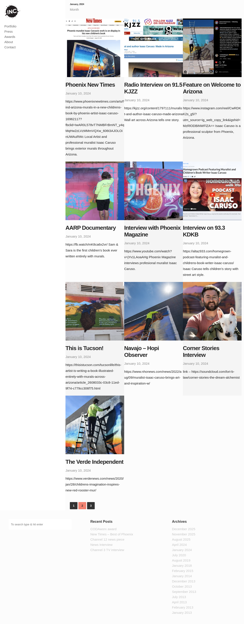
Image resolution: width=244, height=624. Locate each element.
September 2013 (184, 592)
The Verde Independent (94, 462)
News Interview (101, 544)
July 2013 (179, 597)
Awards (9, 37)
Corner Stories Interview (201, 351)
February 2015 (182, 571)
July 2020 (179, 555)
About (8, 42)
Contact (10, 47)
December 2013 (183, 581)
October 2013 (182, 586)
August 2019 (181, 560)
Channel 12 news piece (107, 539)
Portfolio (10, 26)
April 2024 (179, 544)
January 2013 (182, 612)
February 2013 (182, 607)
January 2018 (182, 565)
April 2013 (179, 602)
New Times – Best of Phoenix (111, 534)
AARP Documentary (90, 227)
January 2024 (182, 550)
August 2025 (181, 539)
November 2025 (183, 534)
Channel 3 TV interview (107, 550)
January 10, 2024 (78, 93)
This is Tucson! (84, 348)
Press (8, 31)
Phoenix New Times (90, 84)
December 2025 (183, 529)
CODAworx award (103, 529)
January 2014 (182, 576)
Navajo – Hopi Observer (141, 351)
